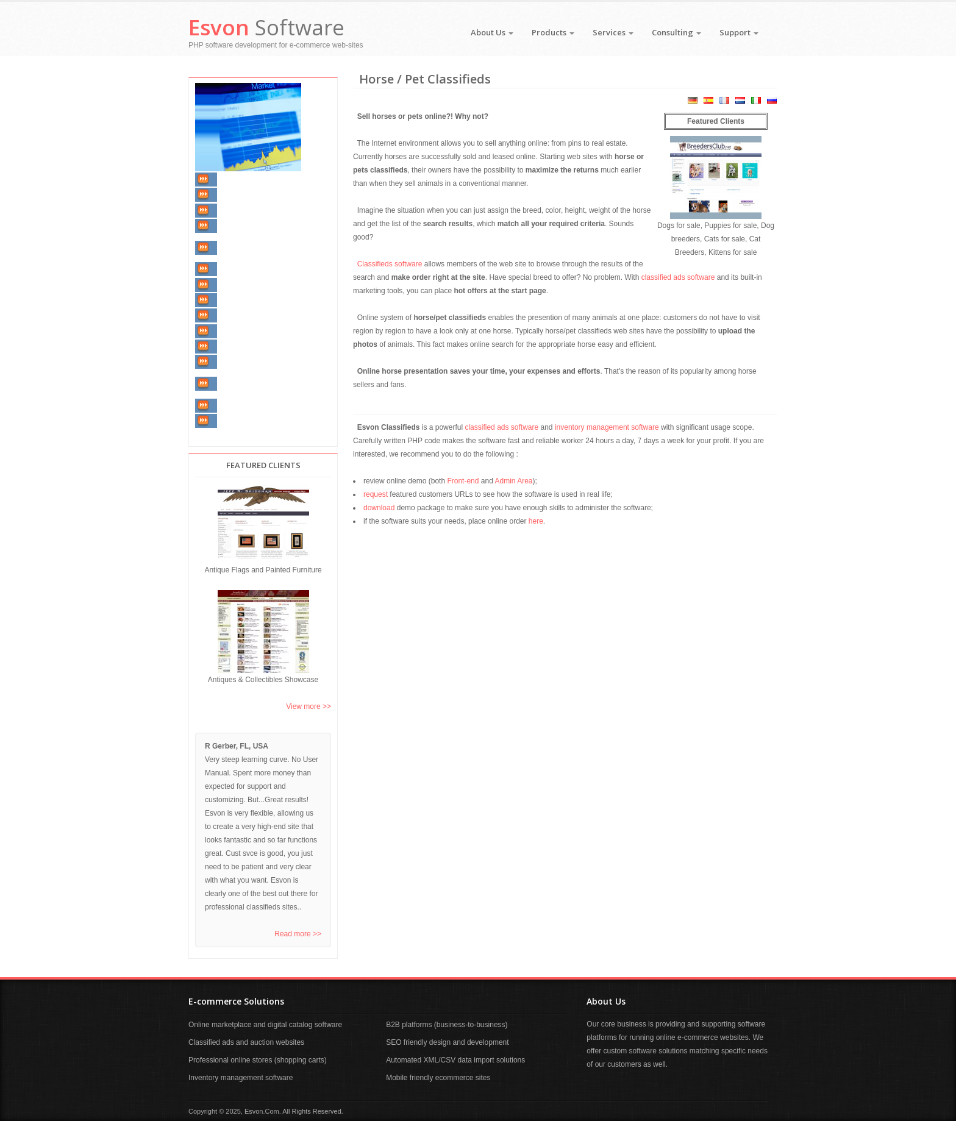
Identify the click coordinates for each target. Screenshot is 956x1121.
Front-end (463, 481)
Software (266, 27)
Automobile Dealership (257, 225)
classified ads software (678, 277)
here (536, 521)
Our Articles (238, 420)
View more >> (308, 706)
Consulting (676, 32)
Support (738, 32)
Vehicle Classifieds (250, 210)
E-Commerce (239, 300)
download (378, 508)
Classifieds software (390, 264)
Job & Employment (250, 362)
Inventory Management (257, 179)
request (375, 494)
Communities (240, 346)
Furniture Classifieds (253, 269)
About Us (492, 32)
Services (613, 32)
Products (553, 32)
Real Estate (237, 195)
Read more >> (297, 934)
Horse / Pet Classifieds (256, 284)
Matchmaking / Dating (255, 405)
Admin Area (513, 481)
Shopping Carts (244, 315)
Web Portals (238, 331)
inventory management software (607, 427)
